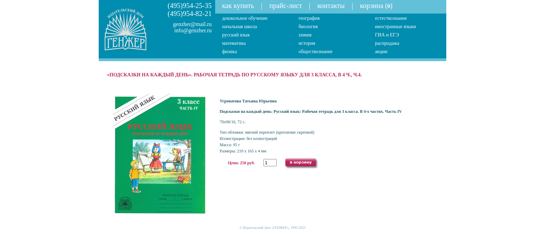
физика (229, 51)
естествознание (391, 18)
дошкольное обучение (245, 18)
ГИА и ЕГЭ (387, 35)
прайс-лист (285, 5)
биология (308, 26)
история (307, 43)
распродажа (387, 43)
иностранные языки (395, 26)
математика (234, 43)
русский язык (236, 35)
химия (305, 35)
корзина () (376, 5)
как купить (238, 5)
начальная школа (239, 26)
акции (381, 51)
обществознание (316, 51)
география (309, 18)
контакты (331, 5)
